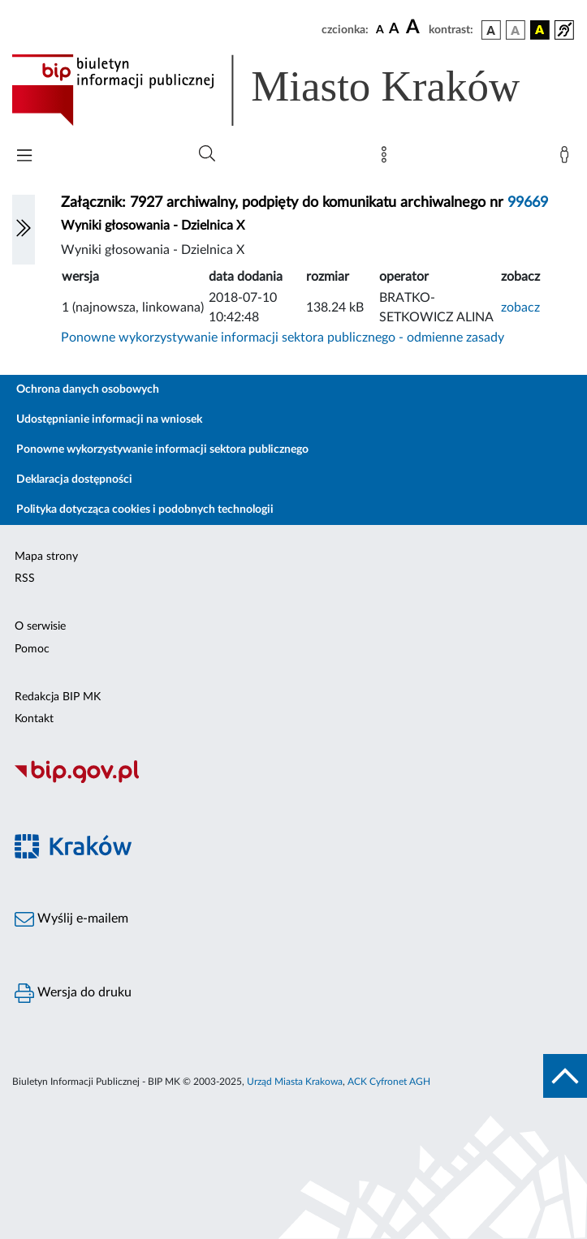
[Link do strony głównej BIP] (289, 90)
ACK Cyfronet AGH (388, 1081)
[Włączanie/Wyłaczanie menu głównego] (24, 157)
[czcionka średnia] (394, 30)
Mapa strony (46, 556)
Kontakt (34, 719)
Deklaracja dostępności (74, 479)
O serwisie (40, 626)
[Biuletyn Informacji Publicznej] (293, 781)
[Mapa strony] (387, 158)
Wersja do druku (73, 993)
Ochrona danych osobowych (87, 389)
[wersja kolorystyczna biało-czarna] (515, 30)
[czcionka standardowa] (380, 29)
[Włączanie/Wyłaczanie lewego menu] (23, 230)
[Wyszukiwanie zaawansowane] (207, 154)
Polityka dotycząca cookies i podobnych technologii (145, 509)
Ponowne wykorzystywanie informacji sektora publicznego (162, 449)
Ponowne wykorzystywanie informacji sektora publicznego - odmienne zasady (282, 337)
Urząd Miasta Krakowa (295, 1081)
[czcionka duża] (414, 27)
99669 (527, 203)
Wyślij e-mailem (71, 919)
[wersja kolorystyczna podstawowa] (491, 30)
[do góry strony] (565, 1076)
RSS (25, 578)
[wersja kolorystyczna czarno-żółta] (539, 30)
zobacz (520, 307)
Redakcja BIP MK (58, 697)
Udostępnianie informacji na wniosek (109, 419)
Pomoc (32, 649)
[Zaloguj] (567, 158)
